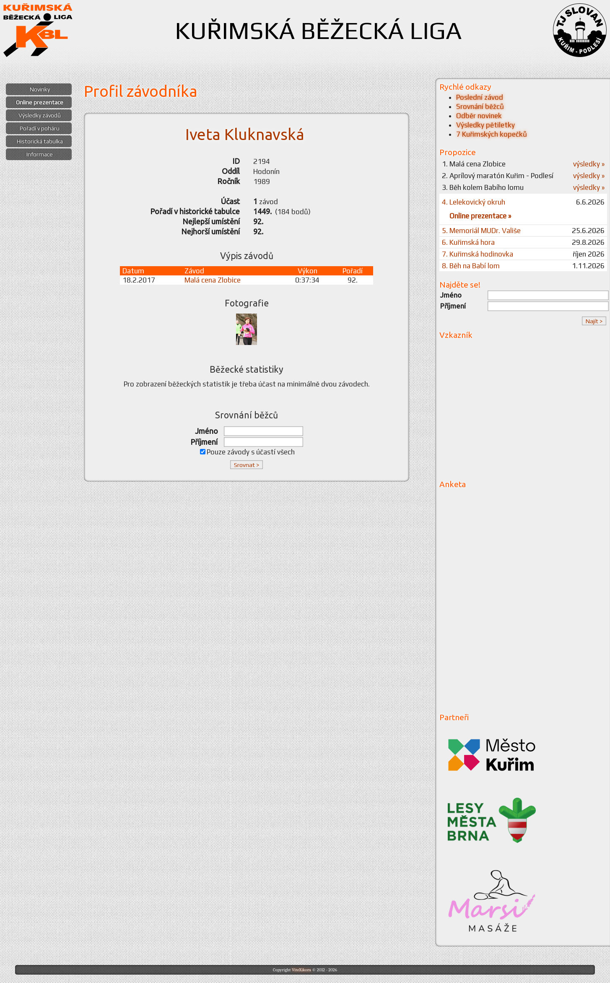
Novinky (40, 89)
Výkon (307, 271)
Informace (39, 154)
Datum (133, 271)
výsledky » (589, 164)
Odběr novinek (479, 116)
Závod (194, 271)
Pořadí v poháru (40, 128)
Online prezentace (39, 102)
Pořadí (353, 271)
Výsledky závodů (39, 115)
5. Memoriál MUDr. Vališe (481, 230)
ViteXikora (301, 970)
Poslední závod (479, 97)
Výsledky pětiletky (485, 125)
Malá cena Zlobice (212, 280)
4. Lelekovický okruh (473, 202)
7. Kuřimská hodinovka (477, 254)
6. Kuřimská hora (468, 242)
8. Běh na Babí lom (471, 266)
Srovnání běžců (480, 106)
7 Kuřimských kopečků (491, 134)
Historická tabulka (40, 141)
